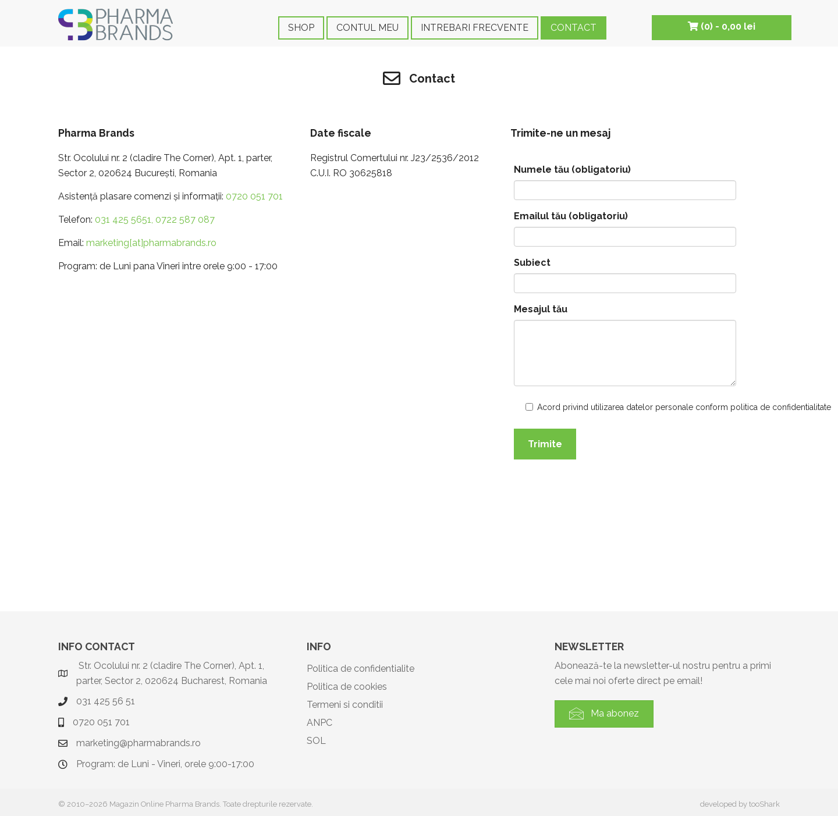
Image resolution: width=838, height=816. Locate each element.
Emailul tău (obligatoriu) (571, 216)
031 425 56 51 (105, 701)
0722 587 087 (184, 219)
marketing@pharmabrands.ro (138, 743)
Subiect (532, 262)
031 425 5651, (124, 219)
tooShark (764, 804)
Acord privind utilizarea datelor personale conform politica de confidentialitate (590, 407)
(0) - (721, 26)
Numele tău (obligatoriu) (572, 169)
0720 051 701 (254, 196)
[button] (604, 714)
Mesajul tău (540, 309)
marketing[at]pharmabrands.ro (151, 242)
